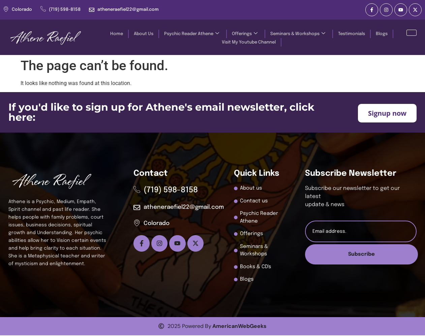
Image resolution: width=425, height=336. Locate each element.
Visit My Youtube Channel (248, 42)
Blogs (381, 34)
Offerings (244, 34)
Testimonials (350, 34)
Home (116, 34)
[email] (361, 231)
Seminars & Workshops (297, 34)
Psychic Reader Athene (190, 34)
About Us (143, 34)
